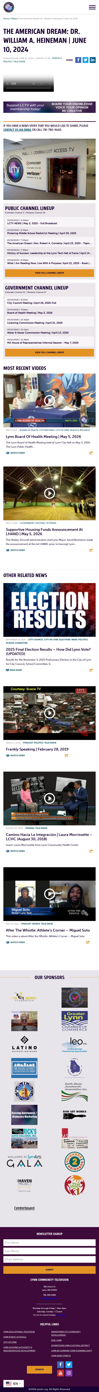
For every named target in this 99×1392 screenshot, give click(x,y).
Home (6, 18)
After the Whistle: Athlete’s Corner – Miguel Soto (48, 930)
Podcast (57, 58)
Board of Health (29, 430)
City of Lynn (62, 430)
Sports (36, 924)
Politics (7, 61)
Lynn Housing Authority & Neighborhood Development (19, 1349)
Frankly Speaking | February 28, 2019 (37, 749)
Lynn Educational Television (19, 1332)
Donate (39, 1369)
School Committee (16, 643)
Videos (14, 18)
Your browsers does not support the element (28, 79)
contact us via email (17, 130)
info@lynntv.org (49, 1298)
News (74, 639)
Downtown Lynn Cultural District (70, 1345)
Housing (40, 523)
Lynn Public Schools (14, 1337)
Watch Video (17, 453)
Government (27, 523)
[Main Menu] (92, 8)
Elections (64, 639)
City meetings (47, 430)
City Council (35, 639)
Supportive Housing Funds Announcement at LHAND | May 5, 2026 (44, 531)
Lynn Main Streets (61, 1355)
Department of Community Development (66, 1333)
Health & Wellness (80, 430)
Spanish (30, 828)
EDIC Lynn (56, 1340)
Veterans (51, 523)
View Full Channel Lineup (49, 273)
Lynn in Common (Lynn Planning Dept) (71, 1350)
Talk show (19, 61)
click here (60, 1315)
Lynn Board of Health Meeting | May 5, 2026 (43, 436)
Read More (16, 670)
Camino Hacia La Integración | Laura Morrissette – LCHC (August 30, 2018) (49, 836)
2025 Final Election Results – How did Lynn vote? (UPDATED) (48, 651)
